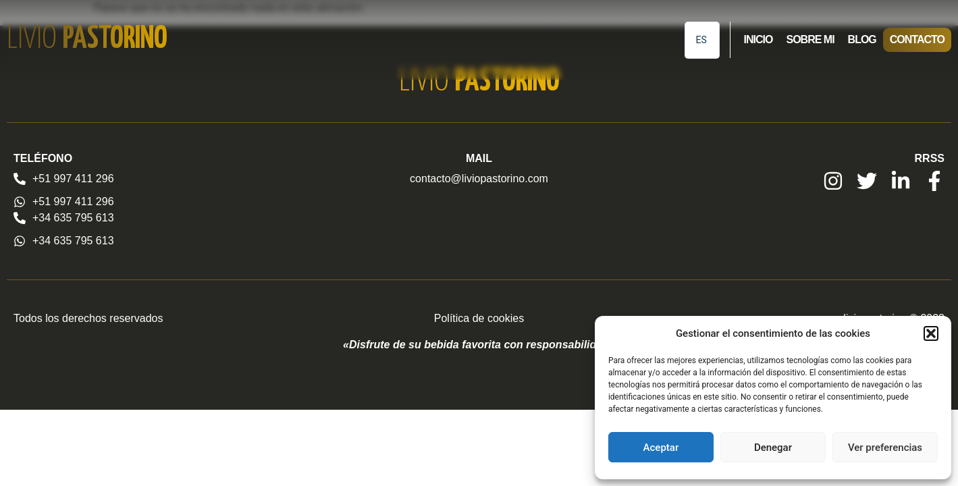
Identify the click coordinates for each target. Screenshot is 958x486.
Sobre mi (810, 39)
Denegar (773, 447)
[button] (931, 333)
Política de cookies (479, 318)
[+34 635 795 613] (20, 218)
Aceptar (661, 447)
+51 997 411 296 (73, 178)
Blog (862, 39)
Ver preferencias (885, 447)
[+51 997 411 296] (20, 179)
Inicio (758, 39)
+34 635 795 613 (73, 217)
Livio (87, 39)
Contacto (917, 39)
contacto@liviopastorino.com (479, 178)
